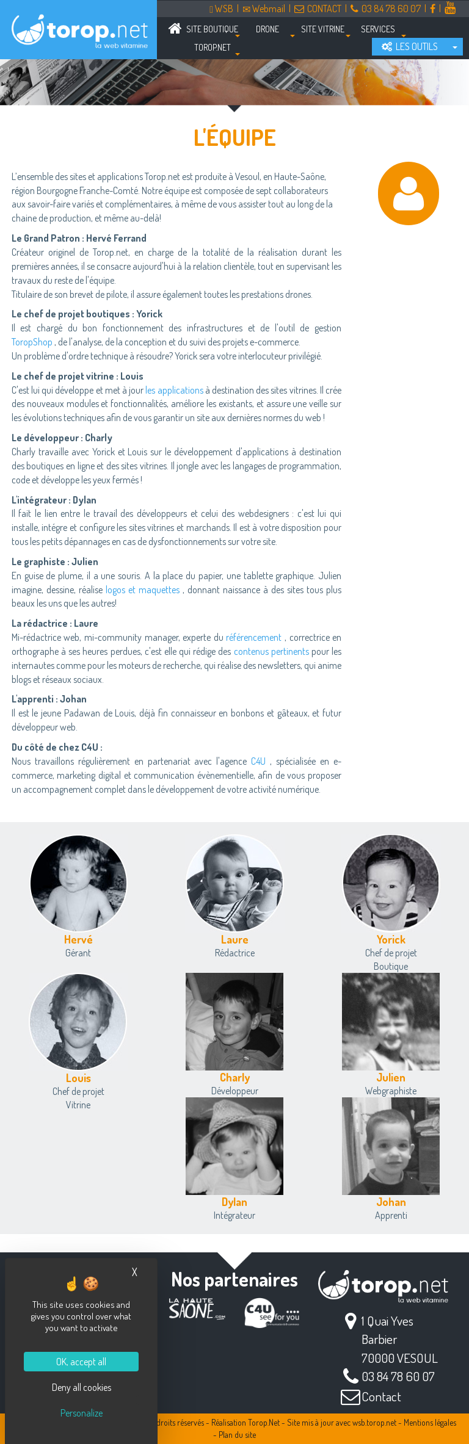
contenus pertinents (271, 651)
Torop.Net (264, 1422)
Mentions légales (430, 1422)
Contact (381, 1396)
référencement (254, 637)
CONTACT (317, 8)
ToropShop (32, 342)
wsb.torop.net (374, 1422)
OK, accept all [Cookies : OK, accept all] (81, 1362)
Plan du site (237, 1434)
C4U (258, 761)
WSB (221, 8)
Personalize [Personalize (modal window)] (81, 1413)
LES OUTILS (410, 46)
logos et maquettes (143, 589)
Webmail (263, 8)
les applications (174, 390)
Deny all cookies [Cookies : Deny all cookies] (81, 1387)
